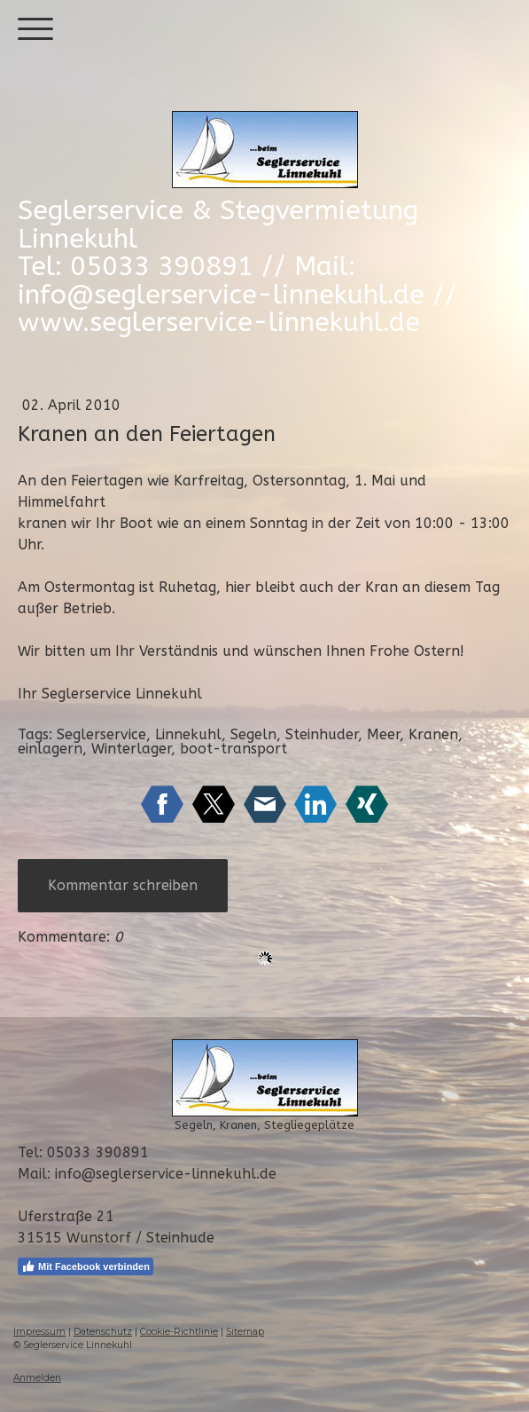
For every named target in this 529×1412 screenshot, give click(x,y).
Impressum (39, 1331)
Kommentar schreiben (123, 885)
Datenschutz (103, 1331)
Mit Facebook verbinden (85, 1266)
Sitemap (245, 1331)
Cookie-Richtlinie (179, 1331)
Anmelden (37, 1378)
